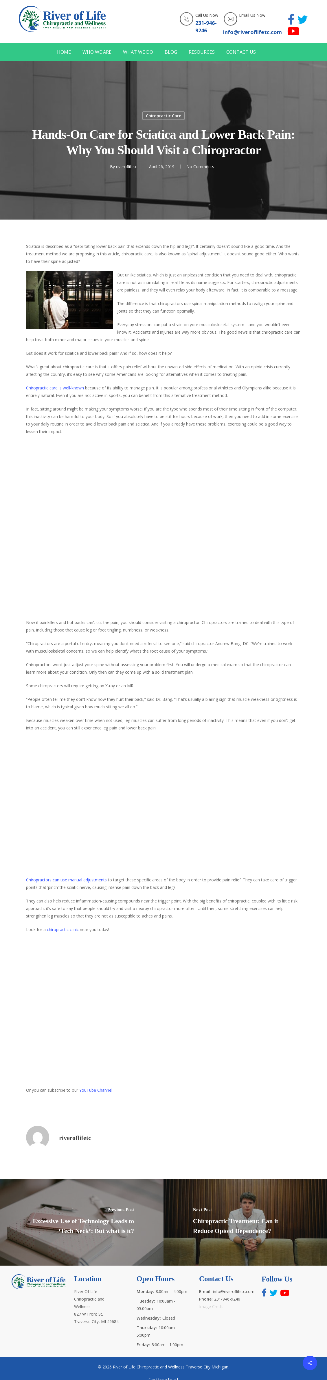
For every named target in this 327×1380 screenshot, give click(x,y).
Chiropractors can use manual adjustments (66, 880)
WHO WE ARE (96, 52)
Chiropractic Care (163, 115)
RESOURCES (202, 52)
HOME (64, 52)
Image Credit (211, 1306)
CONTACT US (241, 52)
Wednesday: (149, 1318)
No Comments (200, 166)
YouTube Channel (95, 1090)
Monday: (145, 1291)
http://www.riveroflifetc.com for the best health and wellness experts (163, 525)
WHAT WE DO (138, 52)
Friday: (143, 1344)
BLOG (171, 52)
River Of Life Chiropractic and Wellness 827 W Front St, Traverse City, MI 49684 (96, 1306)
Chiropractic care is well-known (55, 388)
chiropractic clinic (63, 929)
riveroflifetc (126, 166)
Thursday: (147, 1327)
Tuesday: (146, 1301)
